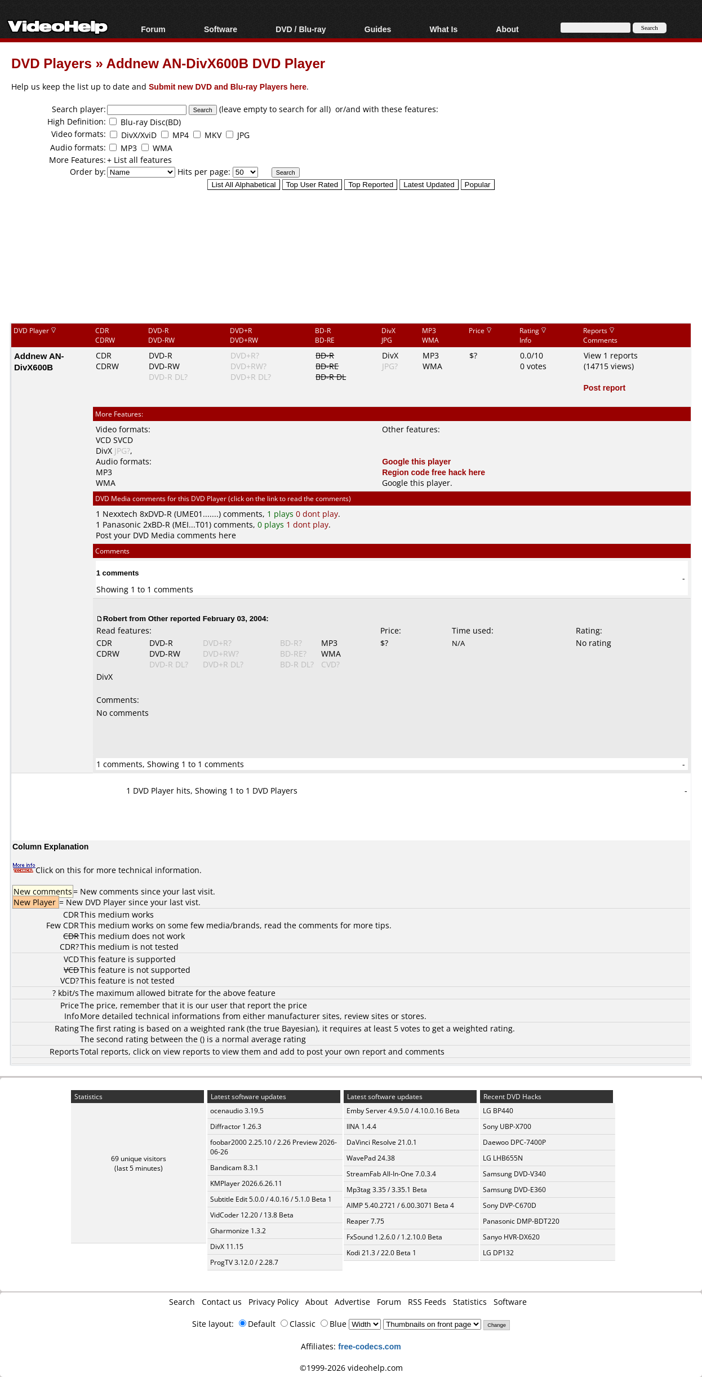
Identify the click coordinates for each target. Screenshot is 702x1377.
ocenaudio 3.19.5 (237, 1110)
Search (182, 1301)
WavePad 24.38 (370, 1158)
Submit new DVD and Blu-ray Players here (227, 86)
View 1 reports (611, 355)
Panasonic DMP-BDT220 (521, 1221)
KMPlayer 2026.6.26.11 (246, 1183)
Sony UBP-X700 (507, 1126)
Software (220, 29)
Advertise (352, 1301)
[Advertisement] (351, 275)
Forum (153, 29)
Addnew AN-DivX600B (39, 361)
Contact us (222, 1301)
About (507, 29)
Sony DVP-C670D (509, 1205)
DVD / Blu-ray (301, 29)
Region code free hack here (433, 472)
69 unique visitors (138, 1158)
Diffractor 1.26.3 (235, 1126)
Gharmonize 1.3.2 (238, 1231)
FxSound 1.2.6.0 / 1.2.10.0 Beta (394, 1237)
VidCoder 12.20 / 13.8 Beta (252, 1215)
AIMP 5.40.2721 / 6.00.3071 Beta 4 (400, 1205)
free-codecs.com (369, 1346)
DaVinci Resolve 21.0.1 (381, 1142)
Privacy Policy (273, 1301)
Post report (605, 387)
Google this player (416, 461)
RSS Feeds (427, 1301)
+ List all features (139, 159)
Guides (378, 29)
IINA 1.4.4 (361, 1126)
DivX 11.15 (226, 1246)
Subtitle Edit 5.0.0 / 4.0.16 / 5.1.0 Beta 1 (271, 1199)
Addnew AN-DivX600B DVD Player (216, 63)
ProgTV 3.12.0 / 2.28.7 (244, 1262)
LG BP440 (498, 1110)
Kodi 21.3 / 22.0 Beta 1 (381, 1253)
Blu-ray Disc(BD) (151, 122)
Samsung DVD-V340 (514, 1174)
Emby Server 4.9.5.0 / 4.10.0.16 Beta (403, 1110)
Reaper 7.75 (365, 1221)
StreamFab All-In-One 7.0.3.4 (391, 1174)
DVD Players (51, 63)
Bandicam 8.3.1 (234, 1167)
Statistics (470, 1301)
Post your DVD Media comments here (166, 535)
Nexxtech (120, 513)
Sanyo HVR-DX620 (511, 1237)
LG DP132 (498, 1253)
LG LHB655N (503, 1158)
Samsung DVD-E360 (514, 1189)
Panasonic (122, 524)
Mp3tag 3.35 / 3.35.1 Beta (386, 1189)
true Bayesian (290, 1028)
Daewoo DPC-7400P (514, 1142)
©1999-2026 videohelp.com (351, 1367)
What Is (443, 29)
